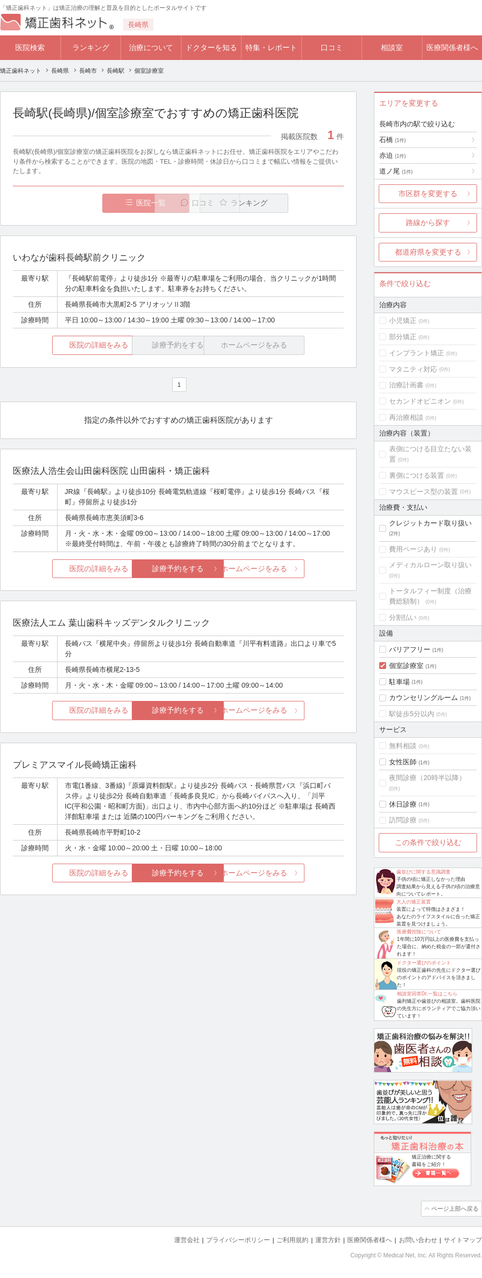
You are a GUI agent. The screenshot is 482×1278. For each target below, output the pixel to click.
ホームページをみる (289, 569)
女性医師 (403, 762)
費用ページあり (413, 549)
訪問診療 (403, 820)
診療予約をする (178, 569)
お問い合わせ (418, 1239)
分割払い (403, 617)
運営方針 (328, 1239)
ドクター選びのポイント (424, 962)
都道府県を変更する (428, 252)
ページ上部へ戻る (454, 1208)
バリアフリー (409, 649)
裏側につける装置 (416, 475)
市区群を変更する (427, 193)
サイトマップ (463, 1239)
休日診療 (403, 804)
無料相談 (403, 746)
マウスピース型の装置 (423, 491)
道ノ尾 (396, 171)
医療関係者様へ (452, 47)
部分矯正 (403, 337)
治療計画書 (406, 385)
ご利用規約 (292, 1239)
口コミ (332, 47)
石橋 (392, 140)
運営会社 (187, 1239)
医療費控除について (419, 931)
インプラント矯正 (416, 353)
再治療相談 (406, 417)
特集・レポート (271, 47)
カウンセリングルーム (423, 697)
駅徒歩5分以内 (411, 714)
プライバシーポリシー (238, 1239)
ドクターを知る (211, 47)
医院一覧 (80, 203)
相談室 (392, 47)
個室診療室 (406, 665)
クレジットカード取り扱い (430, 523)
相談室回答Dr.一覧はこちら (427, 993)
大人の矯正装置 (413, 901)
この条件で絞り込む (428, 842)
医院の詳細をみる (67, 345)
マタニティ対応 (413, 369)
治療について (151, 47)
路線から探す (428, 222)
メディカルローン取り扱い (430, 565)
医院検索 (30, 47)
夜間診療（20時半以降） (427, 778)
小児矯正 (403, 320)
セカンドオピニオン (420, 401)
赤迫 (392, 155)
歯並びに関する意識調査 (423, 871)
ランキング (90, 47)
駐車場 (399, 682)
